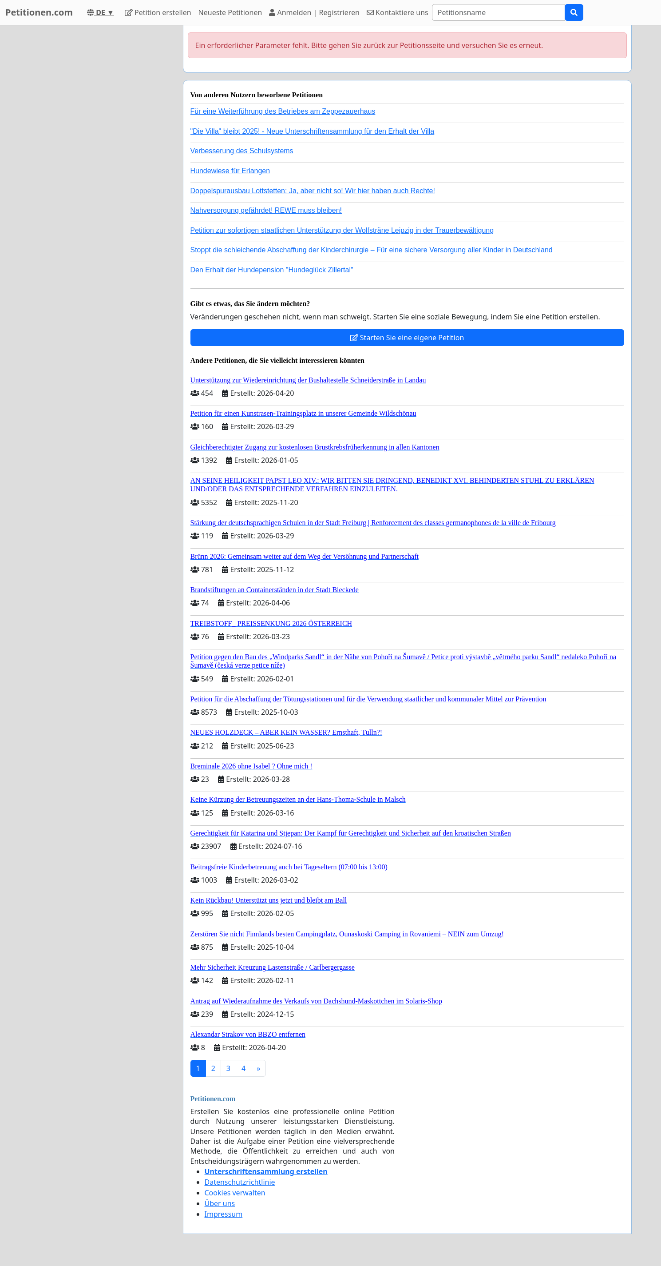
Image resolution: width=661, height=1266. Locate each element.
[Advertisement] (96, 158)
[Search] (498, 12)
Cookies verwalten (235, 1193)
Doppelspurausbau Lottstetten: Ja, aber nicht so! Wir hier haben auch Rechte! (312, 191)
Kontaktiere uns (397, 12)
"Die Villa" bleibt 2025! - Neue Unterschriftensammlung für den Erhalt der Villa (312, 131)
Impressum (224, 1214)
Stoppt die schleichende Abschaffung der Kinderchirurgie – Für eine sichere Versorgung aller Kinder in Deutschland (371, 250)
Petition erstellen (158, 12)
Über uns (220, 1203)
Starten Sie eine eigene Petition (407, 337)
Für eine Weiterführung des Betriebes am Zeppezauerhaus (283, 111)
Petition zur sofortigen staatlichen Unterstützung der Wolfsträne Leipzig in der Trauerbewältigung (342, 230)
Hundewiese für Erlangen (230, 171)
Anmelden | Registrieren (314, 12)
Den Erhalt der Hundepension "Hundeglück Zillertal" (271, 270)
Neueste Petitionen (230, 12)
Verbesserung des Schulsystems (241, 151)
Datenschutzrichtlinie (240, 1182)
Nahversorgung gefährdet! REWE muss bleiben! (266, 210)
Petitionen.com (39, 12)
